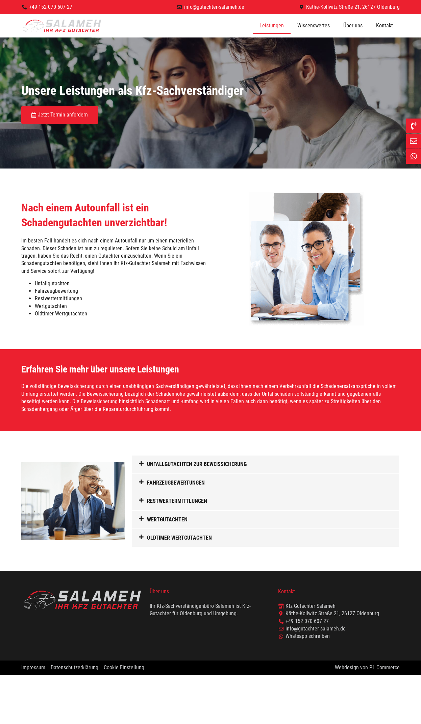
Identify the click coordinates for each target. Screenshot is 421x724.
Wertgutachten (167, 519)
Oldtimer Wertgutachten (179, 538)
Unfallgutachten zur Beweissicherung (197, 464)
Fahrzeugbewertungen (176, 483)
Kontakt (384, 25)
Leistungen (271, 25)
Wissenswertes (313, 25)
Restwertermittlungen (177, 501)
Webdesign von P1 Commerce (367, 667)
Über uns (353, 25)
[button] (265, 464)
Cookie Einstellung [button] (124, 667)
